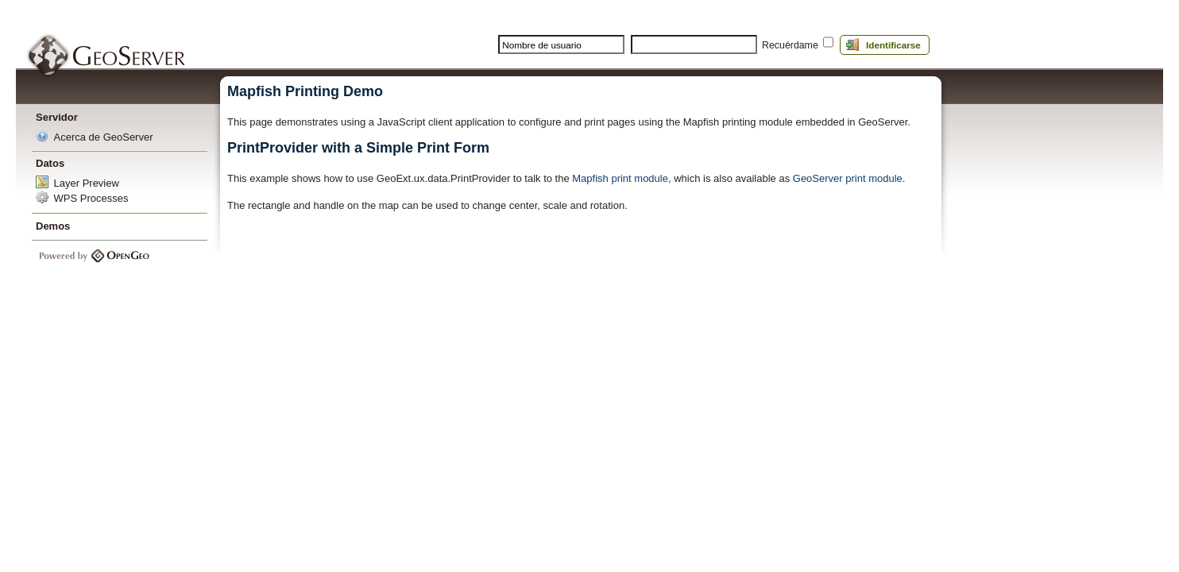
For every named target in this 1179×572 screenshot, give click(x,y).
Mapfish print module (620, 178)
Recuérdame (790, 45)
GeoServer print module (848, 178)
